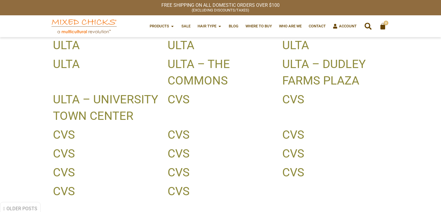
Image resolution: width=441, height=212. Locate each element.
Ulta (66, 45)
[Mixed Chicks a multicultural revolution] (84, 26)
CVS (179, 99)
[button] (368, 26)
